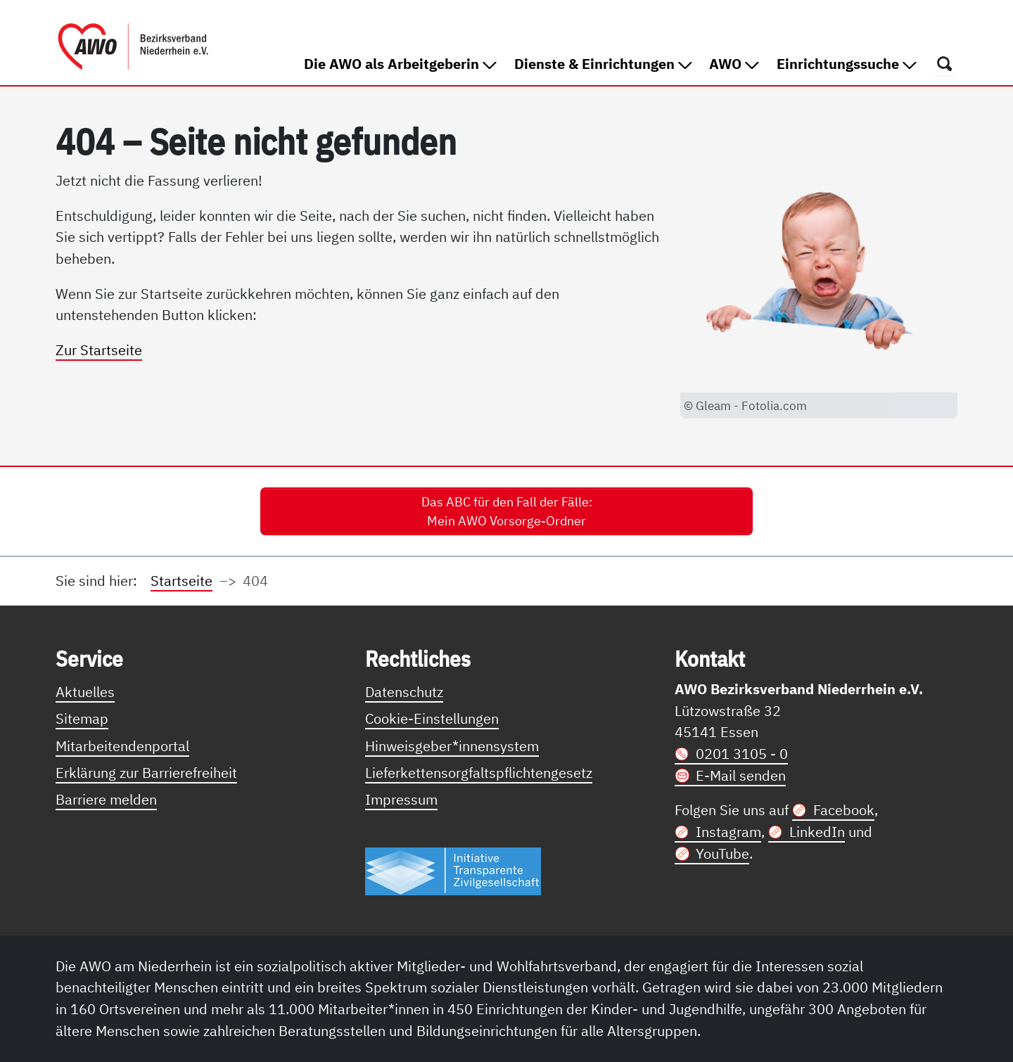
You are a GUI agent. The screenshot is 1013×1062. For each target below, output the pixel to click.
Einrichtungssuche (847, 63)
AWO (734, 63)
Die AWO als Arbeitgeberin (400, 63)
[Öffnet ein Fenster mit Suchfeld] (944, 63)
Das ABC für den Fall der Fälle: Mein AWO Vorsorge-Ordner (506, 511)
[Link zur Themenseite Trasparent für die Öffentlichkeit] (453, 870)
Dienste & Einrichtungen (603, 63)
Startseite (181, 580)
